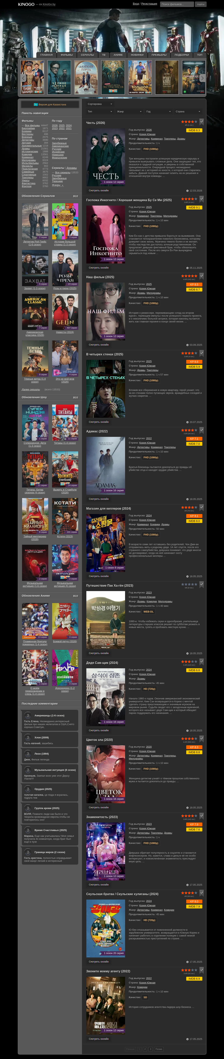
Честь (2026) (95, 123)
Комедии (152, 601)
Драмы (181, 138)
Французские (59, 157)
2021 (69, 128)
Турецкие (57, 181)
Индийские (58, 151)
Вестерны (27, 134)
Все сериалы (62, 172)
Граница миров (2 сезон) (50, 852)
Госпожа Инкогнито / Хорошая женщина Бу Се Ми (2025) (129, 200)
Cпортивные (29, 174)
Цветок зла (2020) (99, 739)
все (75, 195)
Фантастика (28, 183)
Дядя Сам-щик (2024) (102, 662)
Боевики (155, 524)
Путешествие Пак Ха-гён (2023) (109, 585)
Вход (136, 3)
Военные (27, 137)
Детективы (143, 138)
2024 (149, 515)
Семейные (28, 171)
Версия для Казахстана (50, 105)
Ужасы (26, 180)
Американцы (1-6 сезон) (49, 715)
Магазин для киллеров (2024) (108, 508)
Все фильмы (32, 125)
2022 (149, 438)
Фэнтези (27, 186)
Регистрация (149, 3)
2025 (149, 207)
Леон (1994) (42, 753)
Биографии (28, 128)
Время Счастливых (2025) (51, 830)
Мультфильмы (30, 163)
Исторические (30, 151)
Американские (60, 146)
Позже (158, 1049)
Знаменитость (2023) (102, 817)
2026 (149, 129)
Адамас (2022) (97, 431)
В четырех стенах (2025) (104, 354)
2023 (149, 592)
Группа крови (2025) (47, 808)
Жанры (58, 185)
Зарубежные (59, 143)
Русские (56, 148)
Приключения (30, 168)
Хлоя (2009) (42, 737)
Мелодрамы (170, 215)
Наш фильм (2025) (100, 277)
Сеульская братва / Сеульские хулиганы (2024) (122, 894)
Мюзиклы (27, 165)
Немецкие (58, 154)
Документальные (32, 145)
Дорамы (72, 167)
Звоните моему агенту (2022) (108, 971)
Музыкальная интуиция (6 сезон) (55, 769)
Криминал (157, 138)
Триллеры (170, 138)
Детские (26, 142)
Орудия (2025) (43, 789)
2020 (149, 746)
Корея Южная (147, 134)
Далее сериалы (31, 389)
